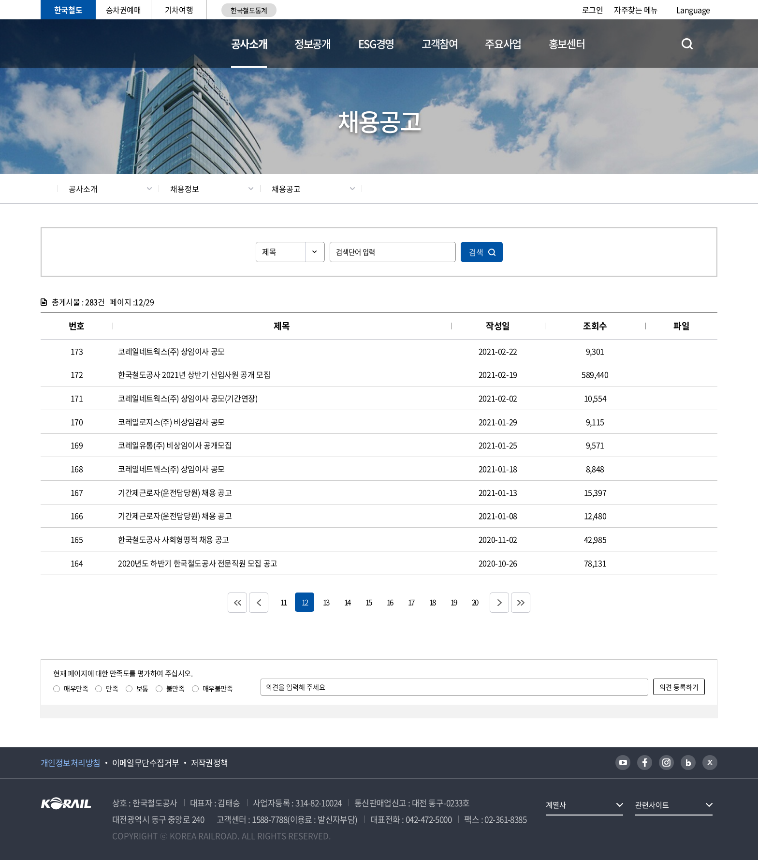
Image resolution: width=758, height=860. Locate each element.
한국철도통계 (249, 10)
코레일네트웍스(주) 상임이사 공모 (171, 351)
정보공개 (312, 43)
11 (283, 602)
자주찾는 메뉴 (636, 9)
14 (347, 602)
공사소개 (249, 43)
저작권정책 (209, 763)
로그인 (592, 9)
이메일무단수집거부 (145, 763)
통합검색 (687, 43)
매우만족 (76, 688)
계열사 (556, 805)
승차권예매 (123, 9)
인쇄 (713, 188)
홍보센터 (567, 43)
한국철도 (68, 9)
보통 (142, 688)
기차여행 (179, 9)
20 (475, 602)
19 (453, 602)
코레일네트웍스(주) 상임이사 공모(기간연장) (187, 398)
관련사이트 (652, 805)
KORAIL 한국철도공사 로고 (88, 43)
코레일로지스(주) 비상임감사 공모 (171, 422)
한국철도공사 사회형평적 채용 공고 (173, 539)
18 (432, 602)
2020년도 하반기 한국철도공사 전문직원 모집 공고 (197, 563)
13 (326, 602)
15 (368, 602)
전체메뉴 (711, 43)
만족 (112, 688)
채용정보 (184, 188)
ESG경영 (376, 43)
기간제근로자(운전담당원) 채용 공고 (175, 492)
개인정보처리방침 (71, 763)
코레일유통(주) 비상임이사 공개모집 (175, 445)
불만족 (175, 688)
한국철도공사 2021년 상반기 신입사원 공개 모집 (194, 374)
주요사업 (503, 43)
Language (693, 9)
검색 (476, 252)
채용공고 (286, 188)
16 (390, 602)
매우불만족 (218, 688)
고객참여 (440, 43)
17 (411, 602)
